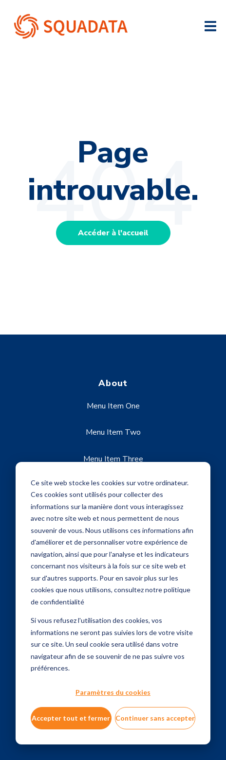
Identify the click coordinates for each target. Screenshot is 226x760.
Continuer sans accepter (155, 718)
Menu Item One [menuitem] (113, 406)
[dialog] (113, 603)
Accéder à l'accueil (113, 233)
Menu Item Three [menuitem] (113, 459)
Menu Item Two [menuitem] (113, 432)
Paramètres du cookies (113, 692)
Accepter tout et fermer (71, 718)
